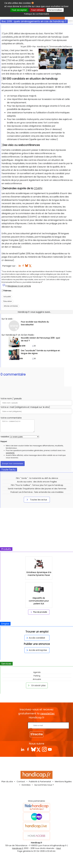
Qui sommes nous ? (44, 784)
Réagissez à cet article (19, 286)
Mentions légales (63, 781)
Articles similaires (11, 306)
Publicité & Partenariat (40, 781)
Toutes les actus (36, 499)
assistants (10, 453)
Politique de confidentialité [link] (36, 14)
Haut (58, 848)
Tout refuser (37, 10)
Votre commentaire (11, 417)
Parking (37, 675)
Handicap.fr (17, 848)
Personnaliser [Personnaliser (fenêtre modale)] (55, 10)
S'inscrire (37, 734)
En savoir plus (36, 685)
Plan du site (7, 781)
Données (26, 784)
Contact (21, 781)
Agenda (36, 672)
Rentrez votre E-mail (16, 725)
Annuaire (37, 679)
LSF (21, 240)
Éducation (7, 301)
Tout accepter (19, 10)
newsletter (47, 713)
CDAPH (38, 188)
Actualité (7, 296)
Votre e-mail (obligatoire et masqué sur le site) (25, 407)
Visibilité (5, 436)
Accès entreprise (36, 650)
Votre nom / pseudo (11, 398)
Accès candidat (35, 637)
